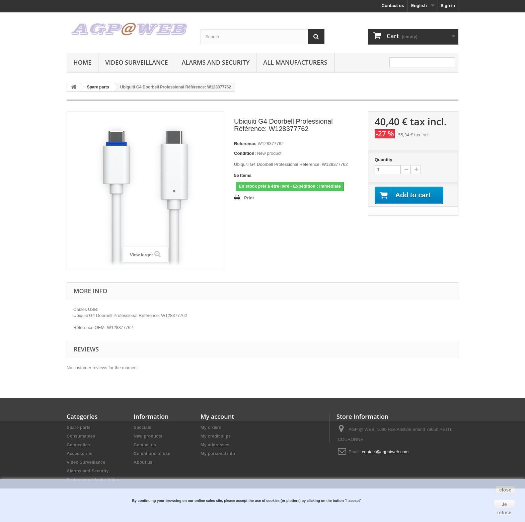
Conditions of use (152, 453)
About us (143, 462)
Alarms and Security (216, 62)
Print (249, 197)
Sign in (448, 5)
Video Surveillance (136, 62)
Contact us (393, 5)
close (505, 490)
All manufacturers (295, 62)
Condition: (245, 153)
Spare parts (79, 427)
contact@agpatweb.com (385, 451)
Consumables (81, 436)
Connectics (78, 444)
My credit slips (216, 436)
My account (217, 416)
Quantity (383, 159)
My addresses (215, 444)
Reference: (245, 143)
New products (148, 436)
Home (82, 62)
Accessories (79, 453)
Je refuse (504, 505)
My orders (211, 427)
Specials (142, 427)
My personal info (218, 453)
